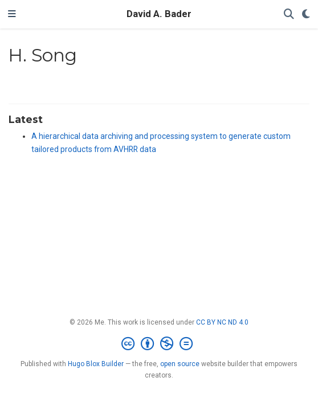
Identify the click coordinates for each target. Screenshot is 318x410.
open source (179, 364)
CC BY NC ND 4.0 (222, 322)
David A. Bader (159, 14)
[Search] (289, 14)
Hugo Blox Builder (96, 364)
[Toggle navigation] (12, 14)
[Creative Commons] (159, 344)
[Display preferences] (306, 14)
